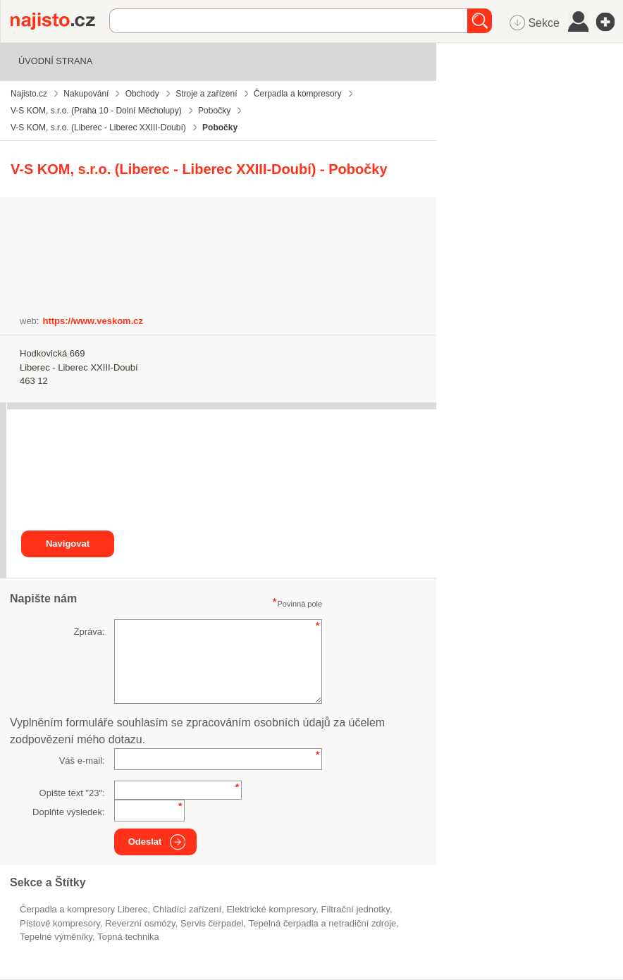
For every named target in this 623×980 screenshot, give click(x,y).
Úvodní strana (55, 61)
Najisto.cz (60, 21)
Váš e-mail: (82, 760)
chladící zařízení (187, 909)
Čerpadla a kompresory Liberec (83, 909)
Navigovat (68, 543)
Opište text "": (72, 793)
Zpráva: (89, 631)
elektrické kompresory (271, 909)
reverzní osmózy (140, 923)
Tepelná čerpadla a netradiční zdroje (323, 923)
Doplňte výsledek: (68, 812)
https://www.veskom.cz (92, 321)
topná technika (128, 936)
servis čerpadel (212, 923)
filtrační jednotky (355, 909)
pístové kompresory (60, 923)
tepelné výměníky (56, 936)
